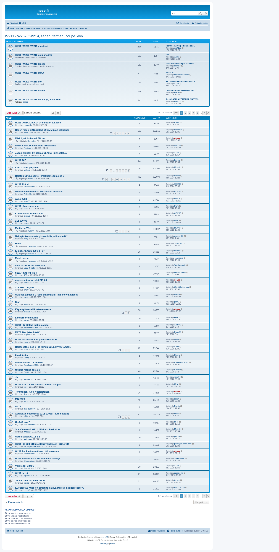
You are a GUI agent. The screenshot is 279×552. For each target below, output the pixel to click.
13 (113, 179)
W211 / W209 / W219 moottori (31, 46)
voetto (26, 297)
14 (117, 179)
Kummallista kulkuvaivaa (29, 213)
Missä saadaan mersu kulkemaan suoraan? (39, 191)
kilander (30, 254)
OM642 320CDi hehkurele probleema (35, 145)
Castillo (27, 372)
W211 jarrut (21, 473)
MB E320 (20, 399)
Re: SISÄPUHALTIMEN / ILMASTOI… (182, 99)
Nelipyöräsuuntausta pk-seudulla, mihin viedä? (41, 236)
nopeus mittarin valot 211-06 (31, 280)
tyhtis (26, 416)
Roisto (30, 179)
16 (124, 179)
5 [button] (197, 112)
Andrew (177, 325)
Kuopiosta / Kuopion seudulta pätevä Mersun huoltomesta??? (49, 487)
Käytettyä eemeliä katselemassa (33, 309)
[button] (175, 113)
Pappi (176, 122)
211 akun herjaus (24, 287)
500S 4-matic (29, 268)
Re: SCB (169, 72)
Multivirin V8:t (23, 228)
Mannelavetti (29, 424)
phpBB (105, 537)
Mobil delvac (22, 258)
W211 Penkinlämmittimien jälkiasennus (37, 451)
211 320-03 (21, 220)
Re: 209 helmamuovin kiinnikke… (181, 81)
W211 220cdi (22, 184)
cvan (26, 223)
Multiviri (27, 170)
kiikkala (27, 216)
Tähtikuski (31, 246)
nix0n (176, 399)
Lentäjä (27, 490)
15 (121, 179)
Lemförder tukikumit (26, 317)
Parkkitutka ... (22, 355)
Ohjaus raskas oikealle (27, 370)
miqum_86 (178, 236)
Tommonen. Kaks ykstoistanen (32, 391)
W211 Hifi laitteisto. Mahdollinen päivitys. (38, 458)
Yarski (26, 401)
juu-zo (177, 436)
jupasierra (28, 476)
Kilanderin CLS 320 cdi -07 (30, 251)
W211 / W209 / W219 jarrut (29, 72)
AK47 (176, 57)
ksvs (26, 320)
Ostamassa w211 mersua (29, 362)
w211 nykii (21, 199)
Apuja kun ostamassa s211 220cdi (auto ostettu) (42, 413)
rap (25, 387)
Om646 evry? (22, 422)
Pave (26, 209)
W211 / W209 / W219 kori (28, 81)
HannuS (177, 101)
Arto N (26, 394)
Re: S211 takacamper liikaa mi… (181, 64)
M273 (18, 406)
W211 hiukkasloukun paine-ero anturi (36, 339)
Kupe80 (27, 335)
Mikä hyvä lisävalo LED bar (30, 138)
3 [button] (189, 112)
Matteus (27, 439)
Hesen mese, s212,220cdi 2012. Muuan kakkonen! (42, 130)
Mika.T (177, 199)
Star (17, 302)
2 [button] (185, 112)
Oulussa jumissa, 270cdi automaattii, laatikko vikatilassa (46, 294)
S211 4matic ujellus (26, 272)
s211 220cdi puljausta (27, 167)
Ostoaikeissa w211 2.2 (27, 436)
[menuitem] (22, 23)
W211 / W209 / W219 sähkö (30, 90)
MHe (176, 384)
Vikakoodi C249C (24, 466)
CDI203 (177, 184)
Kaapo (25, 102)
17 (128, 179)
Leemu (30, 163)
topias (26, 483)
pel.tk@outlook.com (32, 446)
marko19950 (29, 409)
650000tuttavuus (181, 75)
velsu (26, 342)
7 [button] (204, 112)
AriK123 (177, 48)
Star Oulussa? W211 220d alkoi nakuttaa (37, 429)
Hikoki (177, 92)
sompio (177, 66)
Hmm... (19, 243)
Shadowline (29, 454)
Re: (167, 55)
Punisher (27, 148)
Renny (26, 358)
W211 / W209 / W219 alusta (30, 64)
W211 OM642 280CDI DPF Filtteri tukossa (38, 122)
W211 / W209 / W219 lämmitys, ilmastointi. (38, 99)
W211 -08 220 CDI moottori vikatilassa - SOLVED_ (42, 444)
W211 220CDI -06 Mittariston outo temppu (38, 384)
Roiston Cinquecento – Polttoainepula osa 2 (39, 176)
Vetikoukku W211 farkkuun (30, 265)
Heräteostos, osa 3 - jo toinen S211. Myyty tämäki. (43, 347)
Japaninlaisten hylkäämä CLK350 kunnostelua (41, 153)
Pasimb (27, 468)
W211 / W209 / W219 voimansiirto (33, 55)
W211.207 (20, 160)
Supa (26, 349)
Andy (26, 239)
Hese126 (27, 132)
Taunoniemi (29, 187)
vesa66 (27, 201)
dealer (177, 138)
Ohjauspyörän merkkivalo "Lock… (182, 90)
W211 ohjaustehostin (27, 206)
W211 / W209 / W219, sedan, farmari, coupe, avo (44, 36)
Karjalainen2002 (31, 327)
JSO (25, 275)
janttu (26, 304)
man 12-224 (179, 487)
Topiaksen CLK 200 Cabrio (30, 480)
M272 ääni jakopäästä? (28, 332)
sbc (17, 377)
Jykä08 (27, 432)
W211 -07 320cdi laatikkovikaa (32, 325)
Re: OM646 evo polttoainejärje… (181, 46)
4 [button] (193, 112)
